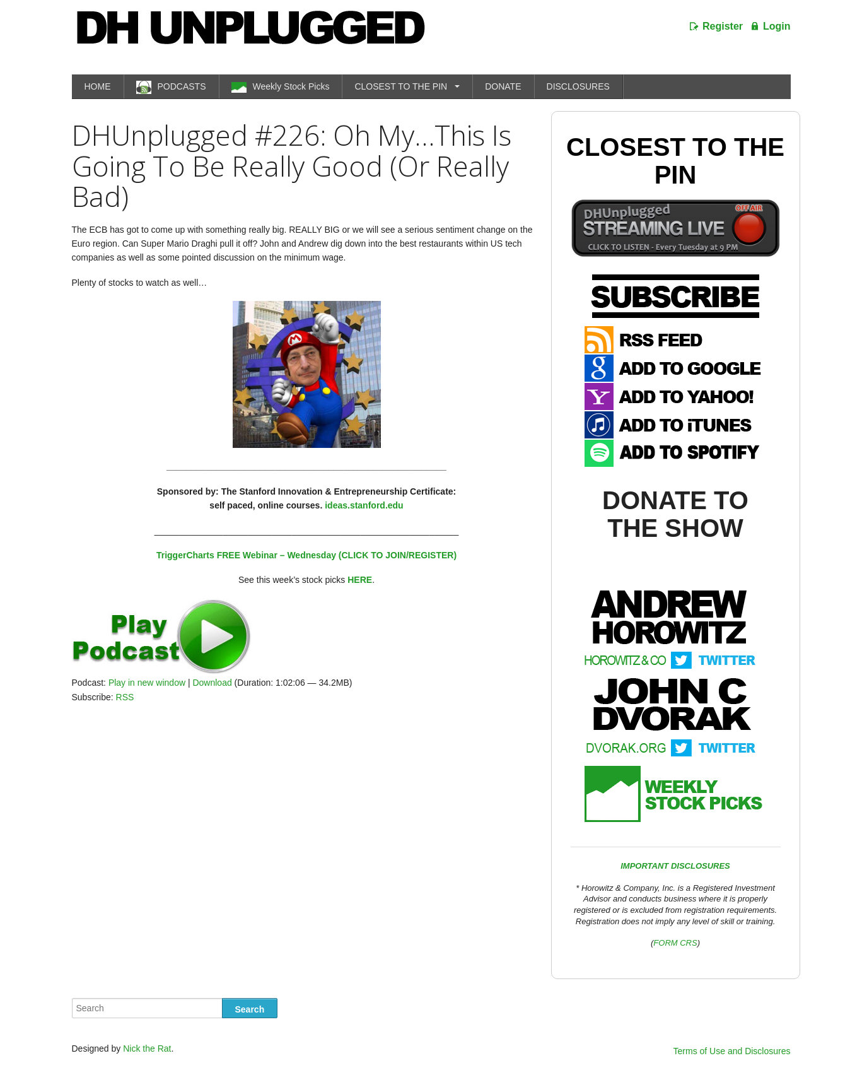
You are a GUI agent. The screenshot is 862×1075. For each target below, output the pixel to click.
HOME (97, 86)
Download (211, 683)
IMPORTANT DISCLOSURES (675, 866)
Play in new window (146, 683)
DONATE (503, 86)
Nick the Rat (147, 1048)
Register (722, 26)
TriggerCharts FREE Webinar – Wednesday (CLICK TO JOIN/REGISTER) (306, 555)
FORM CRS (675, 943)
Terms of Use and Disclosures (732, 1051)
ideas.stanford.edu (364, 505)
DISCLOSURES (578, 86)
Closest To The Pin (675, 161)
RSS (125, 697)
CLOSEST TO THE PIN (400, 86)
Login (777, 26)
